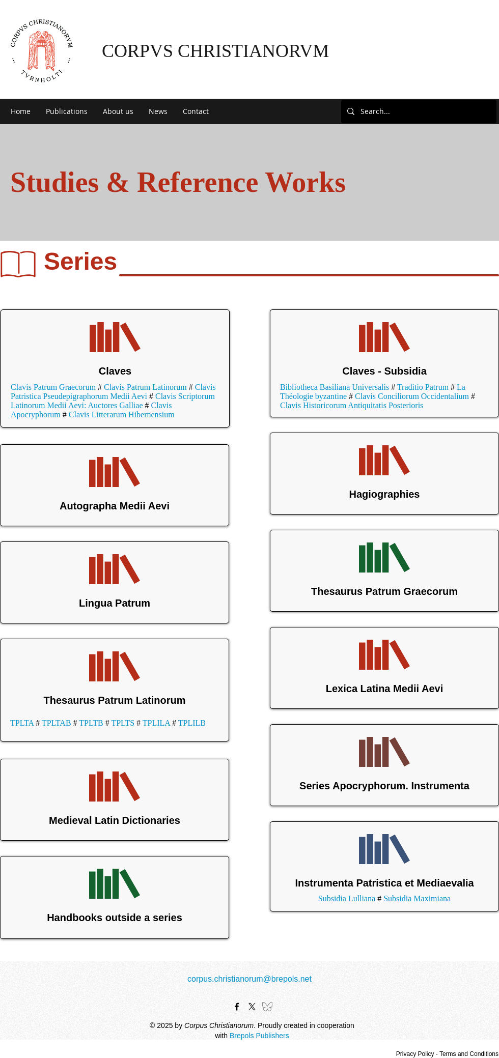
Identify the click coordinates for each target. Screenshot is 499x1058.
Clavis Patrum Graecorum (53, 387)
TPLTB (91, 723)
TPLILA (156, 723)
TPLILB (192, 723)
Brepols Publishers (259, 1036)
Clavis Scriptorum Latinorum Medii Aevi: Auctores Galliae (113, 401)
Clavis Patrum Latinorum (145, 387)
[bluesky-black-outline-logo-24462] (267, 1007)
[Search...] (418, 111)
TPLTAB (56, 723)
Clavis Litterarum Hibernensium (122, 414)
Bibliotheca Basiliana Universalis (334, 387)
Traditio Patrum (423, 387)
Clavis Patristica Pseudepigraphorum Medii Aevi (113, 392)
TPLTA (22, 723)
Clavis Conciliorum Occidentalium (412, 396)
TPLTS (122, 723)
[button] (66, 111)
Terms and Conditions (468, 1053)
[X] (252, 1007)
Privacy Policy (415, 1053)
